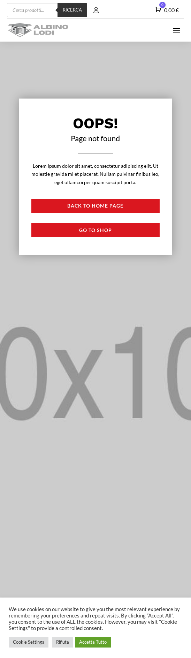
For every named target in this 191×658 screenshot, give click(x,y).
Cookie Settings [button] (28, 642)
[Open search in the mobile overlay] (47, 10)
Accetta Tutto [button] (93, 642)
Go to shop (95, 230)
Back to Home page (95, 206)
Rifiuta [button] (62, 642)
